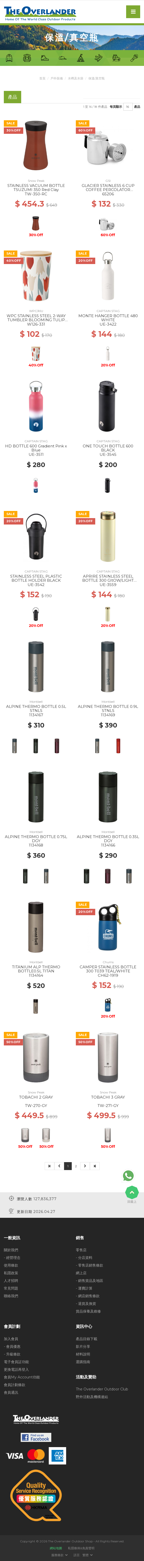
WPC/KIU (36, 311)
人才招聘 (11, 1280)
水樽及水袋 (75, 78)
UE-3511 (36, 454)
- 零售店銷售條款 (89, 1265)
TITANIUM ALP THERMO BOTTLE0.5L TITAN (36, 969)
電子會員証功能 (16, 1362)
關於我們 (11, 1250)
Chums (108, 962)
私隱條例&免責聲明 (81, 1548)
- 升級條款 (12, 1354)
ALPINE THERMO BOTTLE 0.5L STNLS (36, 708)
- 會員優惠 (12, 1346)
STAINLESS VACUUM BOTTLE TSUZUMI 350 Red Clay (36, 187)
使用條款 (11, 1265)
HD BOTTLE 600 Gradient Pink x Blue (36, 448)
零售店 (81, 1250)
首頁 (42, 78)
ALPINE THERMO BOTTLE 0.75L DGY (36, 838)
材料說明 (83, 1354)
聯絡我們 (11, 1296)
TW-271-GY (108, 1105)
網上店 (81, 1273)
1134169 (108, 714)
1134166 (108, 845)
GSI (108, 181)
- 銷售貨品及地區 (89, 1280)
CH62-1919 (108, 975)
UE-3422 (108, 324)
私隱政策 (11, 1273)
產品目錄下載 (86, 1339)
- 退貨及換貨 (86, 1303)
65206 (108, 194)
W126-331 (36, 324)
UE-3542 (36, 584)
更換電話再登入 (16, 1369)
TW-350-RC (36, 194)
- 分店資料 (84, 1257)
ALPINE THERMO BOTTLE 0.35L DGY (108, 838)
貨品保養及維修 (88, 1311)
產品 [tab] (12, 97)
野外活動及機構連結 (92, 1397)
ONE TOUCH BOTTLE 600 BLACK (108, 448)
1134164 (36, 975)
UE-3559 (108, 584)
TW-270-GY (36, 1105)
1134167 (36, 714)
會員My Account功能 (22, 1377)
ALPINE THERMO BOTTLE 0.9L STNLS (108, 708)
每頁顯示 (116, 107)
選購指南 (83, 1362)
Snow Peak (36, 181)
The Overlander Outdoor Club (102, 1389)
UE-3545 (108, 454)
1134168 (36, 845)
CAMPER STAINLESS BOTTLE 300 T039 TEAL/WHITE (108, 969)
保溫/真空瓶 (96, 78)
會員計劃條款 (14, 1385)
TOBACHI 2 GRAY (36, 1097)
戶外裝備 (57, 78)
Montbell (36, 702)
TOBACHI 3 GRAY (108, 1097)
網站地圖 (56, 1548)
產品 (137, 107)
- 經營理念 (12, 1257)
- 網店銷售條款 (88, 1296)
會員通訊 (11, 1392)
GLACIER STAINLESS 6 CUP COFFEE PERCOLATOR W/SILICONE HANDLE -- (108, 189)
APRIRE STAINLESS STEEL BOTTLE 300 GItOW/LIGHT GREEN (108, 580)
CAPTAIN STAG (108, 311)
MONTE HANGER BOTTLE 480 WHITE (108, 318)
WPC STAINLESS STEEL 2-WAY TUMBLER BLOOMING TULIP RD (36, 320)
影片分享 (83, 1346)
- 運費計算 (84, 1288)
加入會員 (11, 1339)
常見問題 (11, 1288)
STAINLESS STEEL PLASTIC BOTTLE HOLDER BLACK (36, 578)
